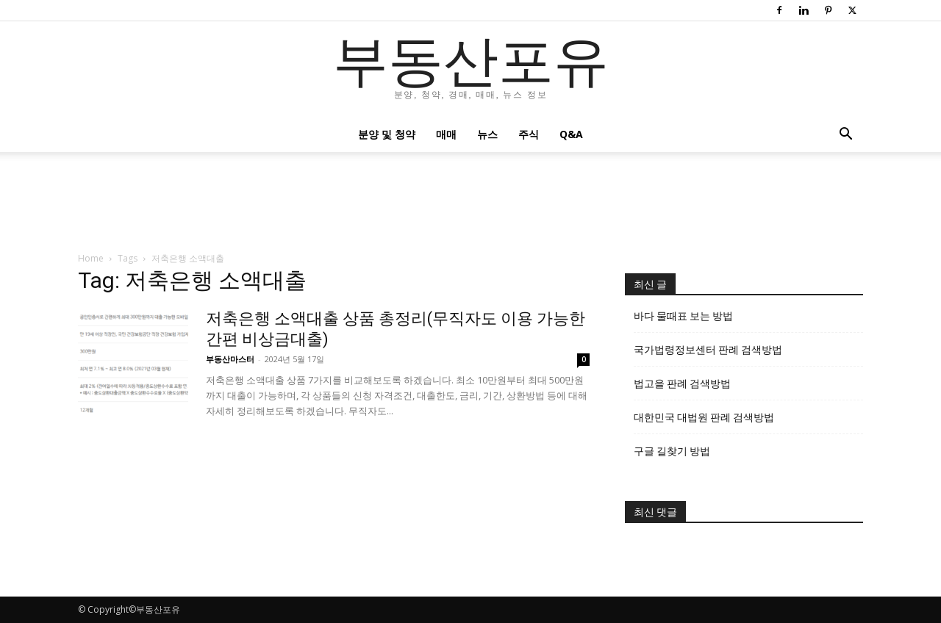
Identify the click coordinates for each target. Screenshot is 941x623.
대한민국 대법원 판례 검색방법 (704, 417)
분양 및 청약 (386, 134)
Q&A (571, 134)
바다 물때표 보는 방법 (683, 316)
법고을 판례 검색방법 (682, 383)
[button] (845, 136)
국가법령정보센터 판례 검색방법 (708, 350)
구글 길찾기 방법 (672, 451)
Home (91, 258)
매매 (446, 134)
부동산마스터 (230, 358)
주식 (528, 134)
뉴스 (487, 134)
